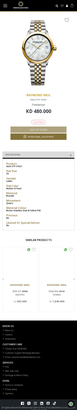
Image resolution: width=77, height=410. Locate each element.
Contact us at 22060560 (16, 351)
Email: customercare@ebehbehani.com (22, 359)
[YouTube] (48, 406)
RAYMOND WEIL (20, 287)
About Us (9, 333)
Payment (9, 396)
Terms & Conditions (14, 387)
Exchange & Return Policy (16, 378)
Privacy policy (11, 392)
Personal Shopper (38, 139)
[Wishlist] (62, 5)
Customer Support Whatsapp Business (22, 355)
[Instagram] (35, 406)
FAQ (7, 369)
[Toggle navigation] (5, 5)
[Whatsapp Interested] (29, 252)
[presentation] (3, 281)
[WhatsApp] (71, 404)
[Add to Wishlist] (34, 252)
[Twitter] (29, 406)
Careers (8, 337)
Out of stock (38, 132)
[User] (67, 5)
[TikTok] (54, 406)
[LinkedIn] (42, 406)
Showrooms (10, 341)
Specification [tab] (38, 157)
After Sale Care (12, 373)
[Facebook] (22, 406)
